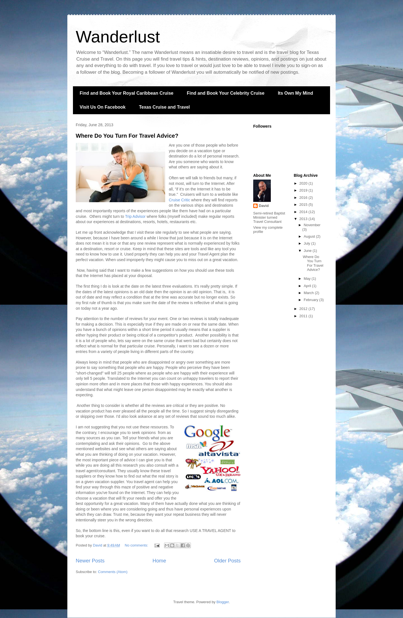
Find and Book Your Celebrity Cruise (225, 93)
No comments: (137, 545)
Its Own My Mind (295, 93)
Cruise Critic (179, 200)
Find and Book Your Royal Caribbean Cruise (126, 93)
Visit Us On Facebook (102, 107)
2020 (304, 183)
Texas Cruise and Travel (164, 107)
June (308, 251)
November (312, 225)
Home (159, 561)
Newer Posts (90, 561)
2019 (304, 190)
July (307, 243)
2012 (304, 309)
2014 (304, 212)
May (308, 278)
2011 (304, 316)
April (308, 286)
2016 (304, 197)
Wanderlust (118, 36)
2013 (304, 219)
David (264, 206)
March (309, 293)
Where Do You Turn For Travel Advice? (127, 136)
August (310, 236)
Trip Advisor (135, 216)
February (311, 300)
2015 (304, 204)
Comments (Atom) (112, 572)
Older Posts (227, 561)
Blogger (223, 602)
